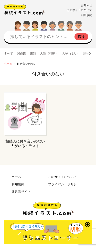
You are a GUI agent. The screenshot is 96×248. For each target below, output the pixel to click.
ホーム (8, 63)
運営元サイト (21, 191)
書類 (33, 53)
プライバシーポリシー (64, 184)
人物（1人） (70, 53)
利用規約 (86, 15)
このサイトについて (79, 9)
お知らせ (86, 5)
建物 (86, 53)
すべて (8, 53)
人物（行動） (49, 53)
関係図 (21, 53)
